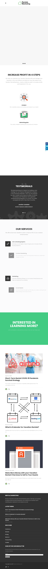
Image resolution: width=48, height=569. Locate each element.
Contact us (7, 529)
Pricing (6, 534)
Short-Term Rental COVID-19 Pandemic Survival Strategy (21, 379)
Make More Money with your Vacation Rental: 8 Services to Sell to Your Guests (21, 474)
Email (6, 553)
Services (7, 531)
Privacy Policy (8, 539)
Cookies (7, 542)
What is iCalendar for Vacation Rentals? (22, 427)
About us (7, 537)
